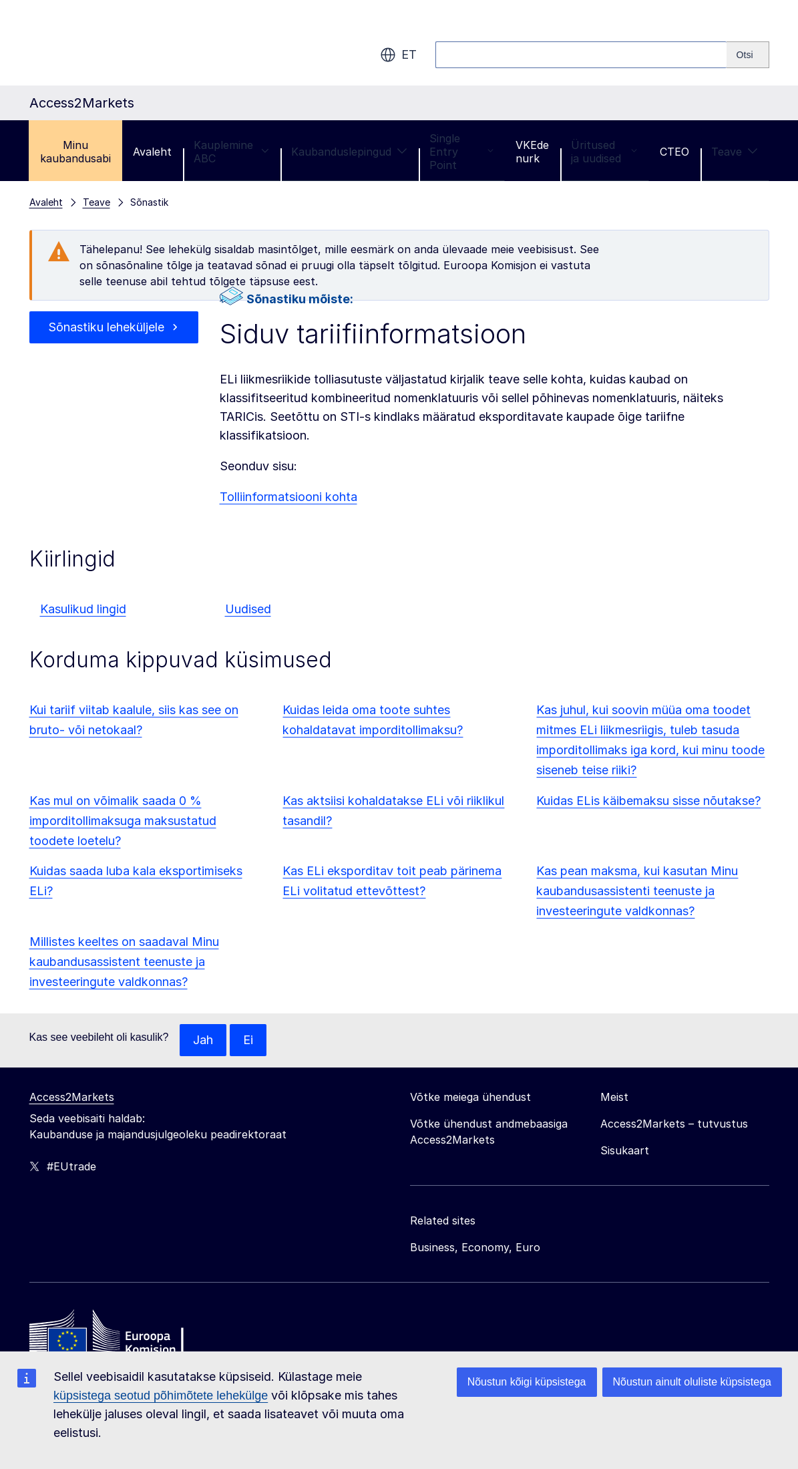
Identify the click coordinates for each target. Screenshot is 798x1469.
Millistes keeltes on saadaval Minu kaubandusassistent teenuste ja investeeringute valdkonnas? (124, 962)
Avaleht (152, 151)
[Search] (748, 54)
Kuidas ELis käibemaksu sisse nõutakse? (648, 801)
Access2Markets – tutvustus (674, 1123)
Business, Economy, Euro (475, 1247)
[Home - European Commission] (126, 1335)
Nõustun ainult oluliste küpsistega (692, 1382)
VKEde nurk (532, 151)
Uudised (248, 609)
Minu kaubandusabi (75, 151)
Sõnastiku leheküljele (106, 327)
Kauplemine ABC (231, 151)
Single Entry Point (461, 152)
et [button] (398, 55)
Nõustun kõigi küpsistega (526, 1382)
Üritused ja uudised (604, 151)
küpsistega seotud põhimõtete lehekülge (160, 1395)
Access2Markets (71, 1097)
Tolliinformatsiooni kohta (288, 497)
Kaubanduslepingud (349, 151)
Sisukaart (624, 1150)
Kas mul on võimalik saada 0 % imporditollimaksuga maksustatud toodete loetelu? (122, 821)
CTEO (674, 151)
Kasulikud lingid (83, 609)
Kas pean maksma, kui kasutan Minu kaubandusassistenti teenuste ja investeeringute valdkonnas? (637, 891)
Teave (734, 151)
